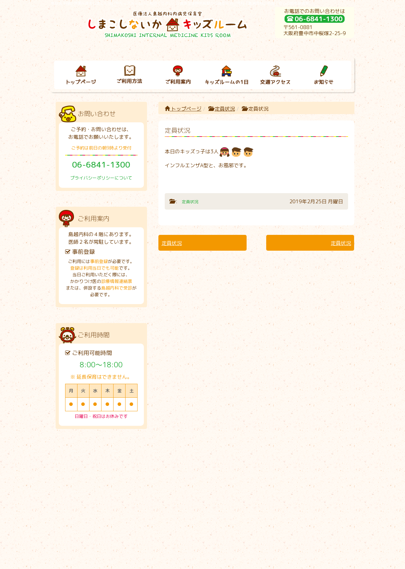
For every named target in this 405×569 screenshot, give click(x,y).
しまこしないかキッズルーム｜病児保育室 (196, 561)
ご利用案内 (172, 460)
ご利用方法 (124, 460)
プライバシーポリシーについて (101, 178)
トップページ (183, 108)
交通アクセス (269, 460)
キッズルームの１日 (221, 460)
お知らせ (318, 460)
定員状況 (225, 108)
